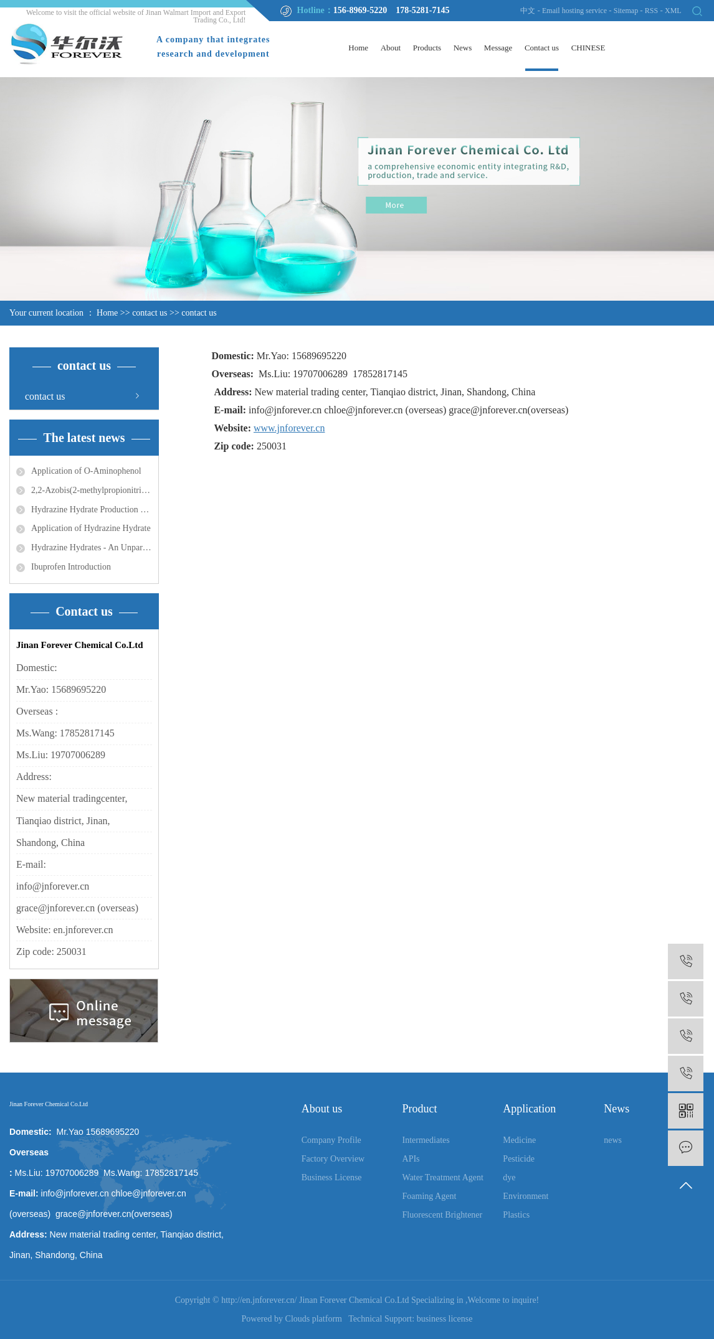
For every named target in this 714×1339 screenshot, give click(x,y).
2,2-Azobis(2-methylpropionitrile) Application (91, 490)
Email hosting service (574, 10)
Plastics (516, 1214)
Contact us (542, 47)
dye (509, 1177)
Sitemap (627, 10)
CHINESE (588, 47)
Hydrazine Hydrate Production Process (91, 509)
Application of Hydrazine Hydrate (91, 528)
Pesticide (519, 1158)
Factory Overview (333, 1158)
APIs (411, 1158)
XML (673, 10)
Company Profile (331, 1140)
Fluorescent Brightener (442, 1214)
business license (445, 1318)
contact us (149, 312)
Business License (332, 1177)
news (613, 1140)
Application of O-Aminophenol (86, 471)
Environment (525, 1196)
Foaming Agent (429, 1196)
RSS (651, 10)
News (463, 47)
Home (358, 47)
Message (498, 47)
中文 (527, 10)
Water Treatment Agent (442, 1177)
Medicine (519, 1140)
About (391, 47)
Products (427, 47)
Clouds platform (313, 1318)
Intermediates (426, 1140)
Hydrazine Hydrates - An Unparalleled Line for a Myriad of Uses (91, 547)
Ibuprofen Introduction (71, 566)
